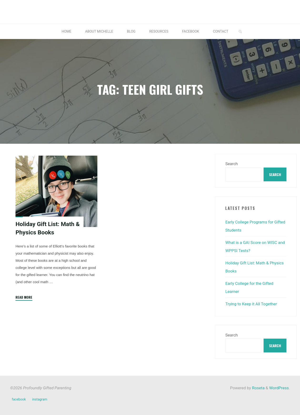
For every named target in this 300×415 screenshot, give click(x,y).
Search (231, 163)
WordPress (279, 387)
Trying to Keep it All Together (251, 303)
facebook (19, 399)
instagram (39, 399)
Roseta (258, 387)
